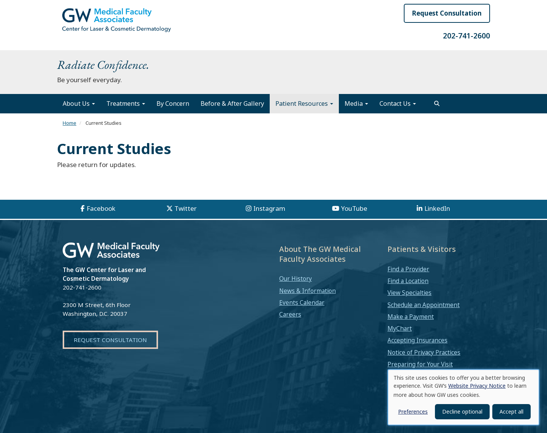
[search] (436, 103)
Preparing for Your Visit (420, 364)
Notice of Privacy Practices (423, 352)
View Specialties (409, 292)
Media (356, 103)
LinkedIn (437, 208)
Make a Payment (410, 316)
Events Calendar (301, 302)
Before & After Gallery (232, 103)
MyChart (399, 328)
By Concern (173, 103)
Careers (290, 314)
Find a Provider (408, 269)
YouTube (354, 208)
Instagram (269, 208)
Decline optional (462, 411)
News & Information (307, 291)
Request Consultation (447, 13)
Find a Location (407, 281)
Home (69, 122)
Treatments (125, 103)
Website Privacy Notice (477, 385)
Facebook (101, 208)
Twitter (185, 208)
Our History (295, 278)
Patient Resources (304, 103)
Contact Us (397, 103)
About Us (79, 103)
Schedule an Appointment (423, 305)
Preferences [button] (413, 411)
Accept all (511, 411)
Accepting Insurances (417, 340)
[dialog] (463, 397)
